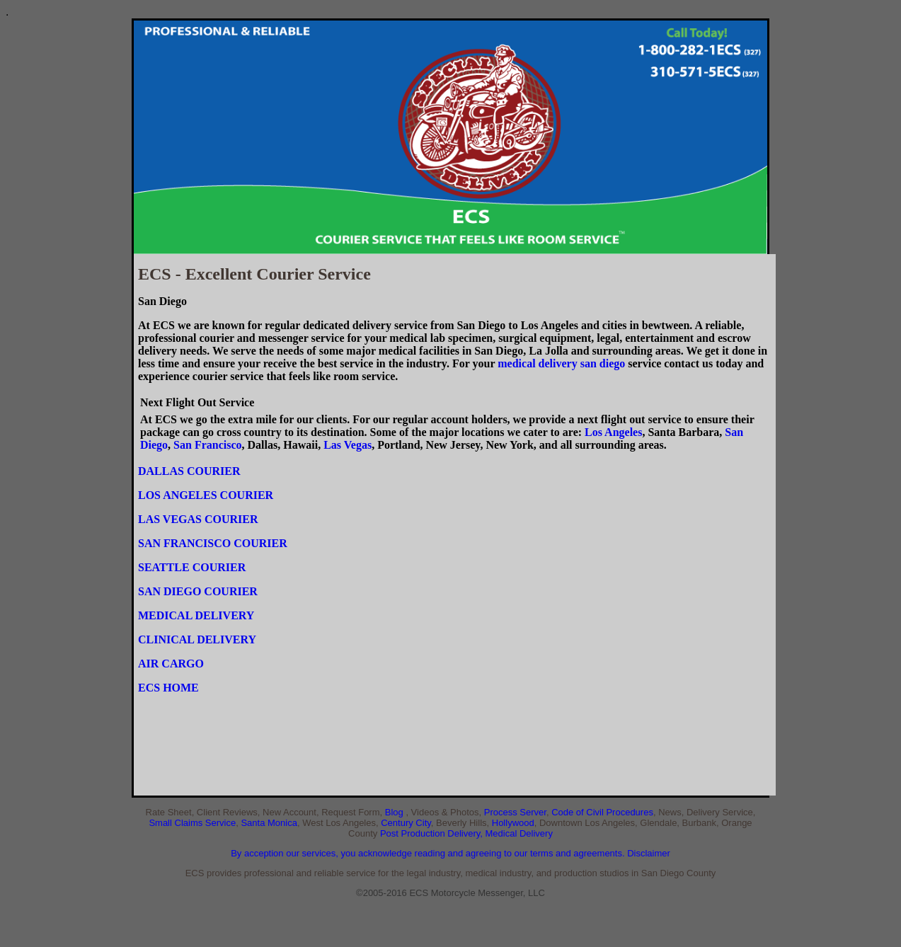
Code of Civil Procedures (602, 812)
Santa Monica (269, 822)
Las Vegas (347, 445)
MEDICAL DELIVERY (196, 615)
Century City (406, 822)
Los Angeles (613, 432)
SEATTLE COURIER (192, 567)
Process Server (515, 812)
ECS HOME (168, 688)
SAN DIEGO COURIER (198, 591)
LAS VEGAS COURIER (198, 519)
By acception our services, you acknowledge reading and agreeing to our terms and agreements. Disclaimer (450, 853)
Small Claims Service (192, 822)
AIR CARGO (171, 664)
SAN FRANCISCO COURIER (212, 543)
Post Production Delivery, (433, 833)
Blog (395, 812)
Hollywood (513, 822)
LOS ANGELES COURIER (205, 495)
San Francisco (207, 445)
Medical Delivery (519, 833)
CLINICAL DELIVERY (197, 639)
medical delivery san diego (561, 363)
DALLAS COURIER (189, 471)
